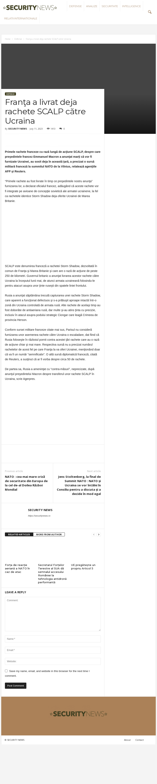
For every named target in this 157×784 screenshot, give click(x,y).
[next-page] (99, 534)
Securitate (110, 6)
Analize (91, 6)
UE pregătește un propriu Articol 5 (83, 566)
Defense (75, 6)
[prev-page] (94, 534)
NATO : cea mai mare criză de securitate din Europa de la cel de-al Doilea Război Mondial (26, 483)
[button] (149, 12)
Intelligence (131, 6)
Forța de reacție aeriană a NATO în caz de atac (17, 568)
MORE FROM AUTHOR (49, 534)
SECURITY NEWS (17, 128)
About (127, 739)
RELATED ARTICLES (19, 534)
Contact (139, 739)
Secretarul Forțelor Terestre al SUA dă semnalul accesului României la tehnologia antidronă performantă (52, 573)
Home (7, 39)
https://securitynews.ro (39, 516)
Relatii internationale (20, 18)
